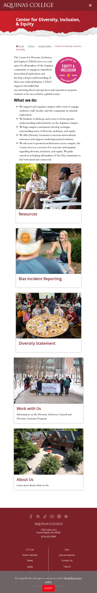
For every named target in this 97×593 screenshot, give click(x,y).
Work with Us (29, 408)
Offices (31, 46)
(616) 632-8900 (48, 536)
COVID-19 (67, 572)
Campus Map (30, 577)
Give (67, 549)
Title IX (66, 566)
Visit (30, 572)
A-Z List (30, 549)
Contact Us (67, 560)
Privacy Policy (67, 577)
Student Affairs (44, 46)
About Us (25, 479)
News (30, 560)
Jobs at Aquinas (67, 555)
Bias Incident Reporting (40, 278)
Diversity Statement (37, 343)
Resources (28, 214)
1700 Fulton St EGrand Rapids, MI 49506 (48, 531)
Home (21, 46)
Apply (30, 566)
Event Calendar (30, 555)
